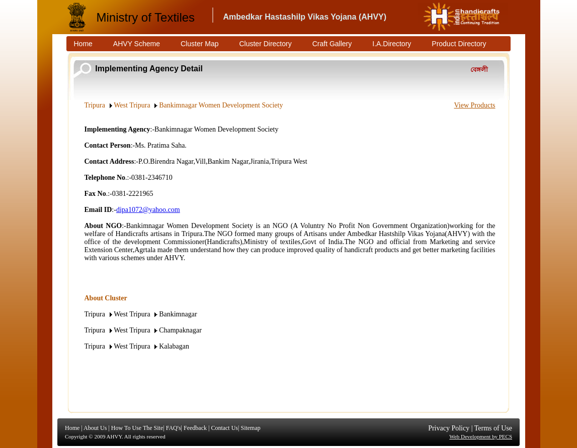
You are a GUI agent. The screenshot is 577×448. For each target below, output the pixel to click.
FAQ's (173, 427)
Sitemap (250, 427)
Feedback (195, 427)
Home (72, 427)
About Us (95, 427)
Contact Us (224, 427)
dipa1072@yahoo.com (148, 209)
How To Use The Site (137, 427)
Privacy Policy (448, 428)
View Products (475, 105)
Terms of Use (493, 428)
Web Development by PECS (480, 436)
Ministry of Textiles (146, 17)
